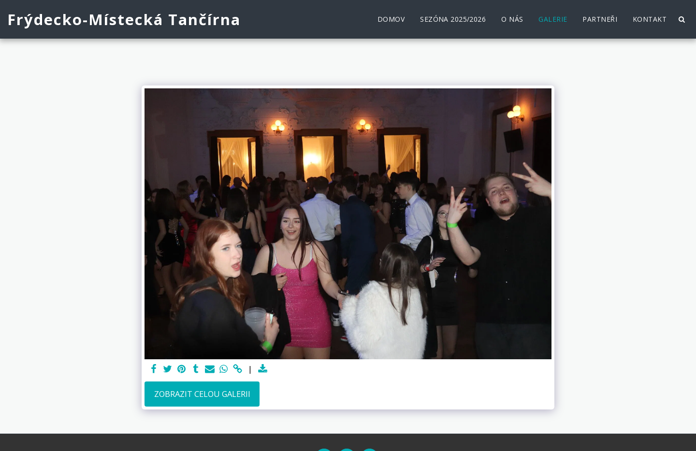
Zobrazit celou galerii (202, 393)
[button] (681, 19)
